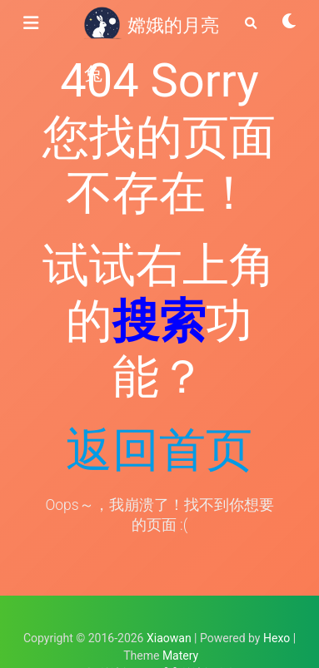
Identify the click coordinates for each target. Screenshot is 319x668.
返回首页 (159, 450)
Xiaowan (169, 638)
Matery (180, 655)
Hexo (276, 638)
